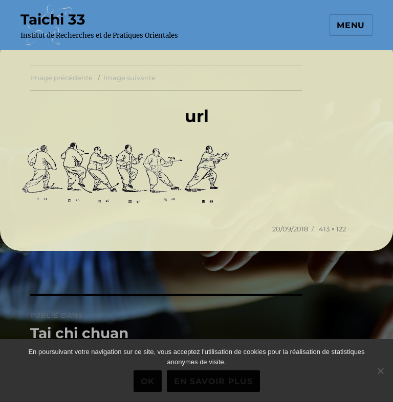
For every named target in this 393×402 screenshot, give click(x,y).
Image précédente (61, 78)
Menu (351, 25)
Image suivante (129, 78)
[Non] (380, 371)
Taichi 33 (52, 19)
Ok (148, 381)
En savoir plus (213, 381)
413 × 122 (332, 229)
